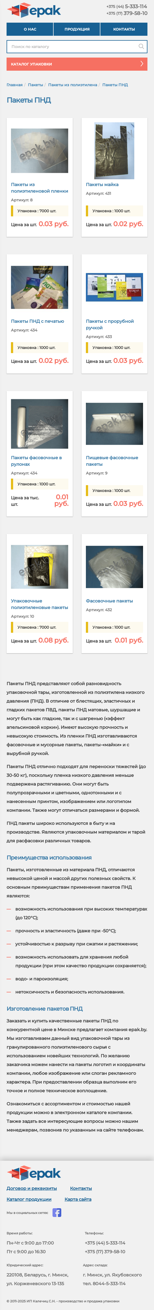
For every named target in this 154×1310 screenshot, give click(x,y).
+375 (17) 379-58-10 (105, 1251)
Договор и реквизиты (32, 1188)
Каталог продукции (29, 1199)
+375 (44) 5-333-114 (105, 1243)
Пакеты (35, 84)
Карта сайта (78, 1199)
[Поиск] (141, 47)
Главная (15, 84)
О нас (30, 29)
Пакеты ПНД (115, 84)
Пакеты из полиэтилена (72, 84)
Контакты (124, 29)
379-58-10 (126, 13)
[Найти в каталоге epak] (77, 46)
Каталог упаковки (79, 64)
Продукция (77, 29)
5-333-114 (126, 7)
